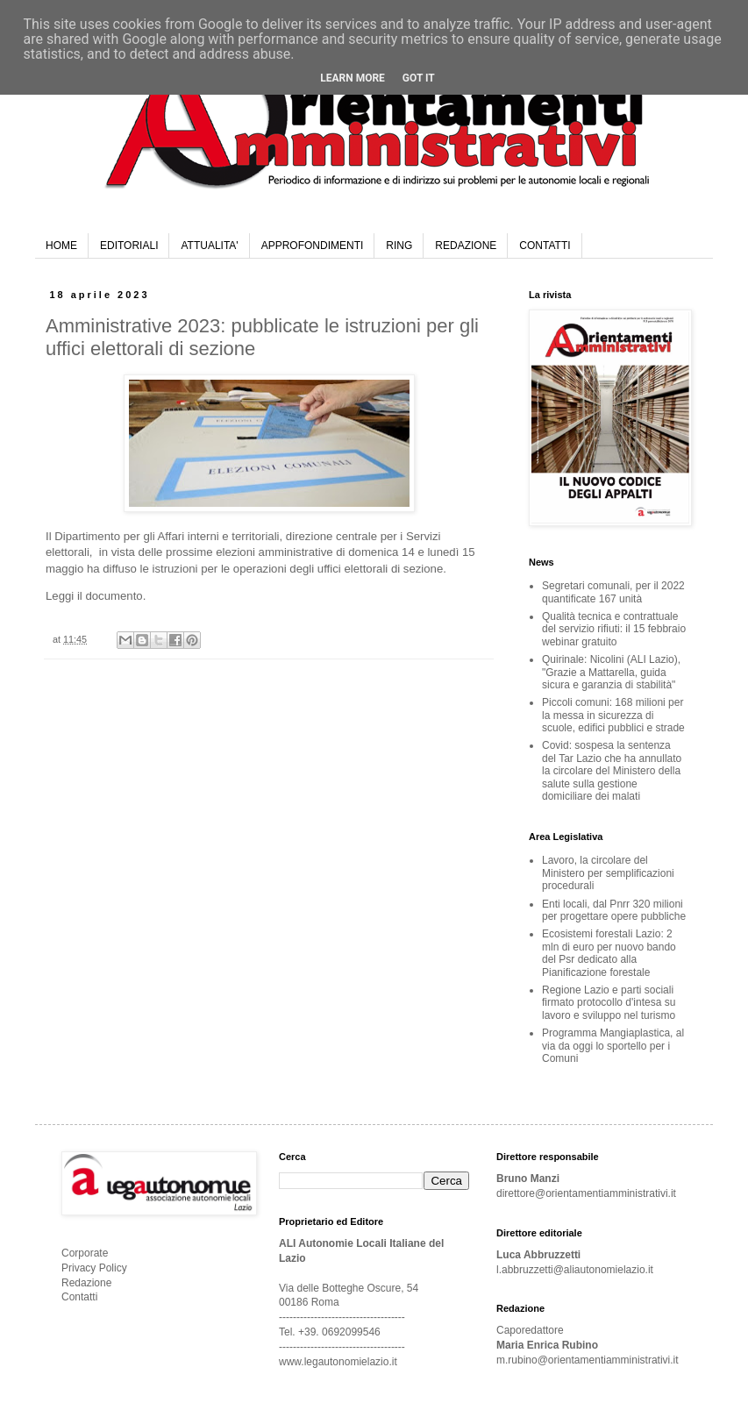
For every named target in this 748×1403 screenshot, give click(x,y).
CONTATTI (544, 245)
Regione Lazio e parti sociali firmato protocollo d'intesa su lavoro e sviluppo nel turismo (608, 1003)
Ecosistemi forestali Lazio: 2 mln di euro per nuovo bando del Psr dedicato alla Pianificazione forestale (609, 953)
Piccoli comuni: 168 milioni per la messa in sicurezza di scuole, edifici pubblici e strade (613, 715)
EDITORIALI (129, 245)
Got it (418, 78)
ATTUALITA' (209, 245)
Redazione (86, 1283)
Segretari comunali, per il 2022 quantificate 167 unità (613, 592)
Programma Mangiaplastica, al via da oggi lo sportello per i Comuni (613, 1046)
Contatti (79, 1297)
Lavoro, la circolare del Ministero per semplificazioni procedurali (608, 873)
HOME (61, 245)
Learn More (352, 78)
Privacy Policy (94, 1268)
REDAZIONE (465, 245)
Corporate (84, 1253)
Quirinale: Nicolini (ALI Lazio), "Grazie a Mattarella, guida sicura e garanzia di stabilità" (611, 672)
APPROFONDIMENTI (312, 245)
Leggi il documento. (96, 595)
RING (399, 245)
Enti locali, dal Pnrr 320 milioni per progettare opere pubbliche (614, 910)
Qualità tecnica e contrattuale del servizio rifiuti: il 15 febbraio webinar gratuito (614, 629)
